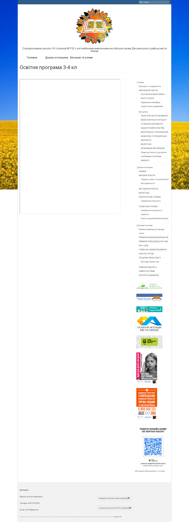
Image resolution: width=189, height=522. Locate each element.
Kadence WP (117, 517)
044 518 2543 (34, 503)
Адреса (23, 497)
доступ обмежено (35, 497)
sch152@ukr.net (31, 510)
